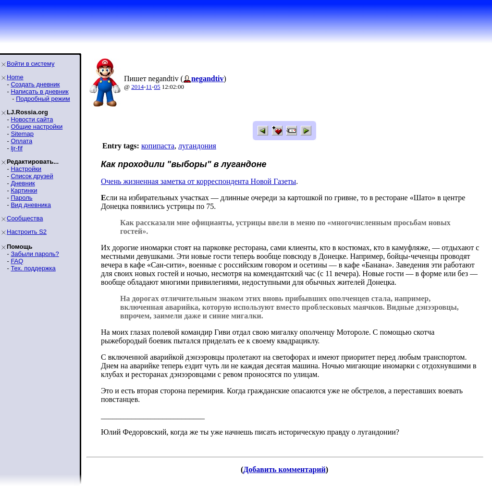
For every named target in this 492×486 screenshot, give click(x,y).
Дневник (23, 183)
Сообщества (25, 218)
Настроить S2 (27, 231)
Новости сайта (32, 119)
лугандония (197, 146)
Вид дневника (31, 204)
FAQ (17, 261)
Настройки (26, 168)
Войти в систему (30, 63)
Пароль (21, 197)
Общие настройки (36, 126)
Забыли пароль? (35, 253)
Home (15, 77)
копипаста (157, 146)
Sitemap (22, 133)
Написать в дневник (39, 91)
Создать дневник (35, 84)
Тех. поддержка (33, 268)
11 (149, 86)
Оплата (21, 141)
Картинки (24, 190)
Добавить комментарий (284, 469)
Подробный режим (43, 98)
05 (157, 86)
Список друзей (32, 176)
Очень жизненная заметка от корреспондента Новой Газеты (198, 181)
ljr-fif (17, 148)
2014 (137, 86)
